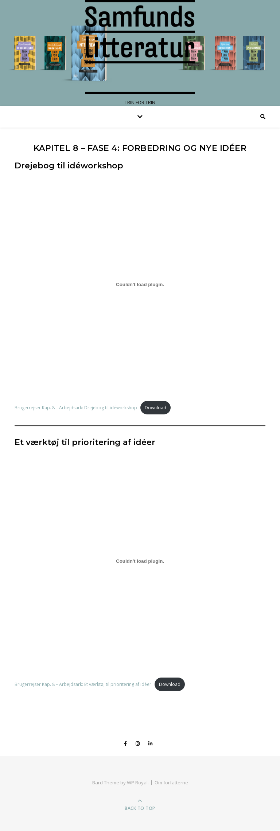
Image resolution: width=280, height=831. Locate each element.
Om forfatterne (171, 782)
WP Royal (137, 782)
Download (155, 408)
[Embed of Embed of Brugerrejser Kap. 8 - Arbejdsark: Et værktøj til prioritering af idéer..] (140, 561)
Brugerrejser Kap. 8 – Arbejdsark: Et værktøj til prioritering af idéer (83, 684)
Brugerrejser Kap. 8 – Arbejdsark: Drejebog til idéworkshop (76, 408)
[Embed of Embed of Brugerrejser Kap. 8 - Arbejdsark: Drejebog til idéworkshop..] (140, 284)
